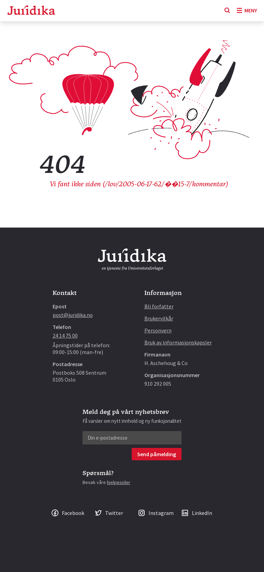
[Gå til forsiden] (31, 10)
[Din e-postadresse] (132, 437)
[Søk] (227, 11)
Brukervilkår (158, 318)
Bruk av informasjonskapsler (178, 342)
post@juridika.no (73, 314)
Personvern (158, 330)
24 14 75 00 (65, 335)
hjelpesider (118, 482)
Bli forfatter (159, 306)
